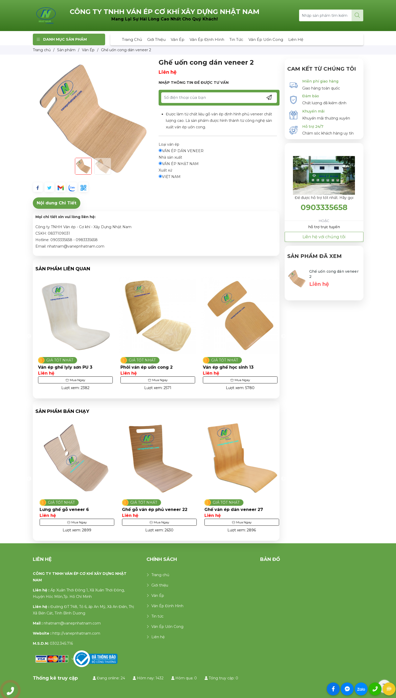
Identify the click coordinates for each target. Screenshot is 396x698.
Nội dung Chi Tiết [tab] (56, 202)
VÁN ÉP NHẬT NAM (179, 163)
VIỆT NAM (170, 176)
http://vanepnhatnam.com (76, 633)
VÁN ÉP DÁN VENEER (181, 150)
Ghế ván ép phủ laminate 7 (67, 367)
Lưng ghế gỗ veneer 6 (143, 509)
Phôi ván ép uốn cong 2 (227, 367)
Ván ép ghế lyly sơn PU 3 (146, 367)
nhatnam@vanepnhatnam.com (72, 623)
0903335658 (324, 207)
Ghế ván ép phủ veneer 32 (66, 509)
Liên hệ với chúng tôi (323, 236)
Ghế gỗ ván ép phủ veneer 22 (234, 509)
